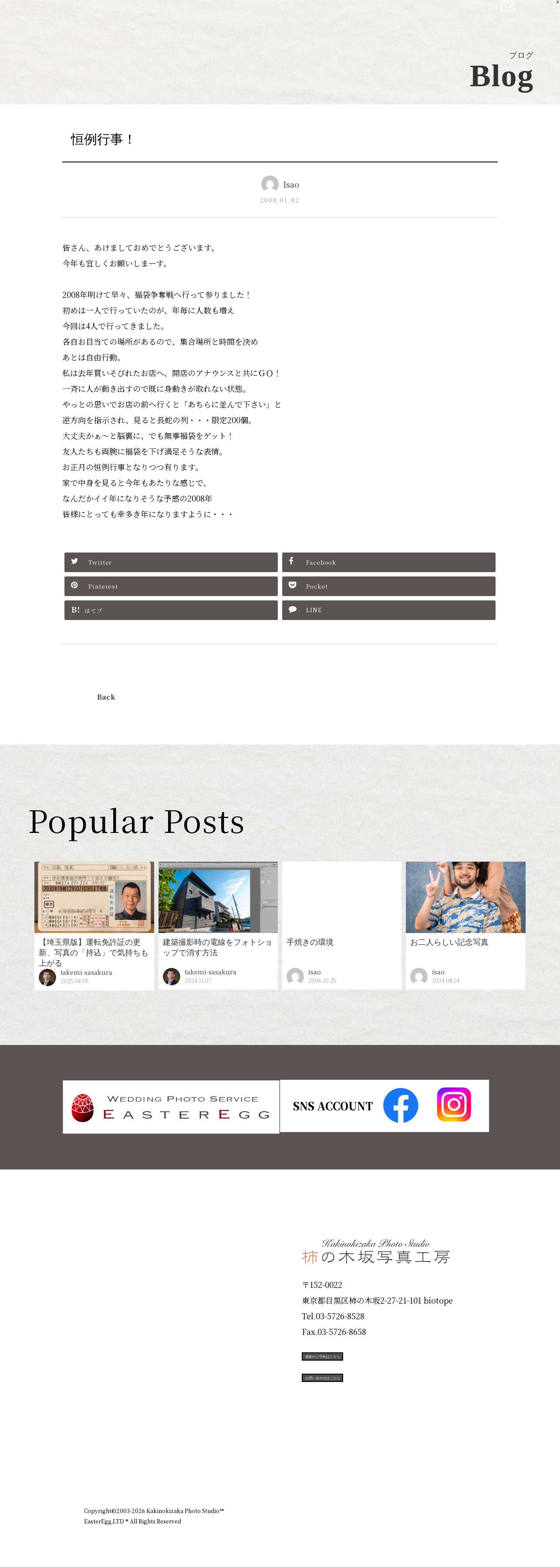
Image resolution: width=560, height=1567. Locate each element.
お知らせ (399, 1463)
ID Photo (109, 1270)
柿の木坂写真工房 (79, 16)
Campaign (113, 1364)
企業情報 (359, 1463)
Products (108, 1302)
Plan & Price (119, 1239)
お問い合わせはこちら (367, 1393)
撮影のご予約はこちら (367, 1354)
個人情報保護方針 (451, 1463)
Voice (99, 1395)
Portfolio (109, 1333)
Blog (97, 1426)
